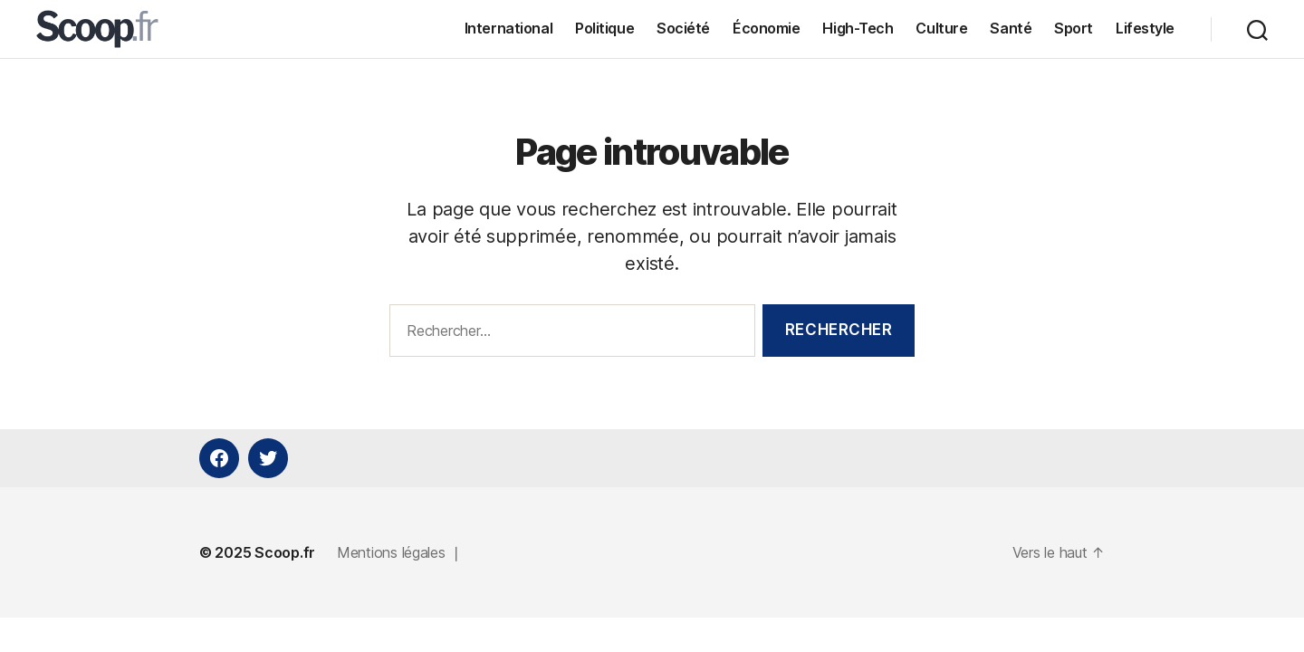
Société (683, 31)
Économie (766, 31)
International (508, 31)
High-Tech (857, 31)
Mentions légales (391, 558)
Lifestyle (1145, 31)
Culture (941, 31)
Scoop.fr (284, 558)
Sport (1073, 31)
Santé (1010, 31)
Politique (604, 31)
